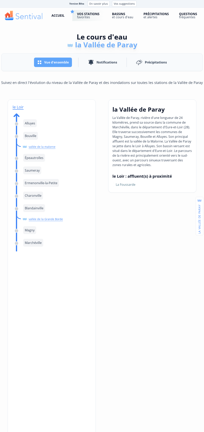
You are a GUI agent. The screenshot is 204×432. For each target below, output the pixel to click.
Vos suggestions (124, 4)
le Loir (18, 107)
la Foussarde (125, 184)
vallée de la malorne (42, 147)
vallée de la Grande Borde (46, 219)
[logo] (23, 15)
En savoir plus (98, 4)
